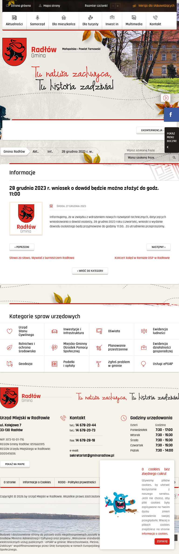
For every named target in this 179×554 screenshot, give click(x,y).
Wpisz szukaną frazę (141, 150)
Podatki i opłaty (69, 364)
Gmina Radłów (14, 151)
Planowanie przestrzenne (118, 347)
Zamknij (162, 541)
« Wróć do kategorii (90, 271)
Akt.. (36, 151)
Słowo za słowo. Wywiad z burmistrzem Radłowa (41, 258)
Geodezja (25, 364)
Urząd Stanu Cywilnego (26, 331)
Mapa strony (51, 6)
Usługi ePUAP (163, 364)
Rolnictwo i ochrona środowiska (27, 347)
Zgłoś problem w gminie (119, 364)
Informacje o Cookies (37, 482)
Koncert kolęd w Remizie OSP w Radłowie (142, 258)
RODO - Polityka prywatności (77, 482)
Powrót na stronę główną (29, 52)
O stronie (10, 482)
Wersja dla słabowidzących (156, 6)
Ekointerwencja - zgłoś (156, 130)
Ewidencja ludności (160, 331)
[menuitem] (14, 21)
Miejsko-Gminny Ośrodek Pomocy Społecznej (75, 347)
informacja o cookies (155, 534)
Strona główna (21, 6)
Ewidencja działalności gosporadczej (163, 347)
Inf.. (50, 151)
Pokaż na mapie (15, 464)
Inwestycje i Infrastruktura (73, 331)
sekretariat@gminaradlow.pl (92, 453)
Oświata (114, 331)
